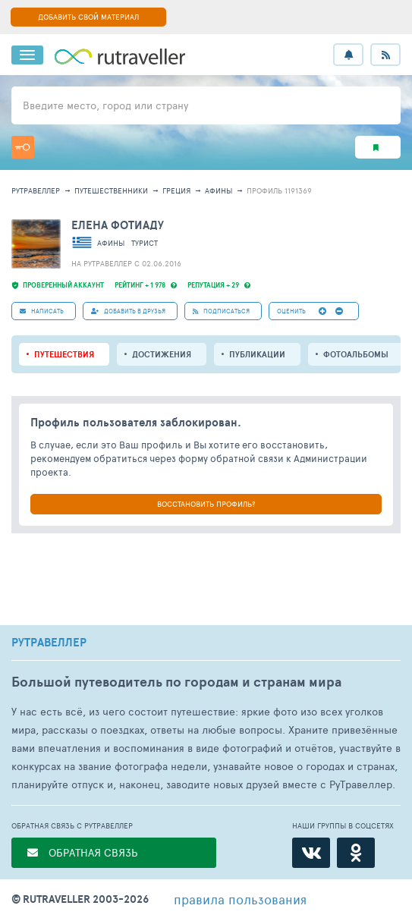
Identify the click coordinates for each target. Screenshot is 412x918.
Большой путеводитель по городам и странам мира (176, 681)
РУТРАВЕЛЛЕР (48, 643)
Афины (218, 190)
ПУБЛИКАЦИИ (257, 354)
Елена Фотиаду (117, 225)
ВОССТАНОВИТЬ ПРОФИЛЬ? (206, 503)
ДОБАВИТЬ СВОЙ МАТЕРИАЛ (88, 16)
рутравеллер (35, 190)
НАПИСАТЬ (42, 311)
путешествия (64, 354)
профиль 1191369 (279, 190)
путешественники (111, 190)
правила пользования (240, 899)
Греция (176, 190)
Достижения (161, 354)
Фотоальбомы (355, 354)
